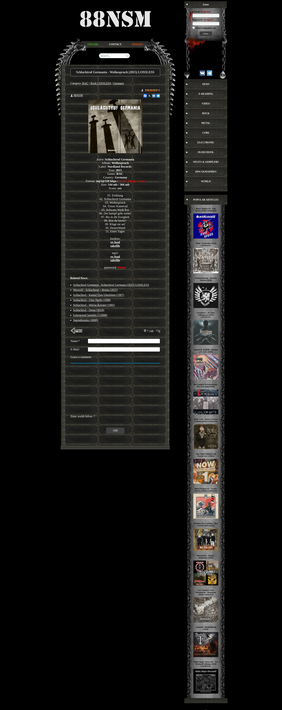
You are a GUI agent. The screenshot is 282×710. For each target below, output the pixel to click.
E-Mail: (196, 11)
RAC (85, 83)
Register (205, 11)
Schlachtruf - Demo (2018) (88, 310)
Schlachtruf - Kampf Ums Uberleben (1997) (98, 294)
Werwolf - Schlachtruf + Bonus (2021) (95, 289)
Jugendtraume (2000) (85, 320)
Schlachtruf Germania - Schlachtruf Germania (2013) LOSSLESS (111, 284)
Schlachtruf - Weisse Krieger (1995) (94, 305)
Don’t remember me (205, 28)
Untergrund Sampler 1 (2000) (90, 315)
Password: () (202, 19)
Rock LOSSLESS (100, 83)
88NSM (78, 95)
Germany (118, 83)
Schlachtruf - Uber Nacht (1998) (92, 300)
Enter (205, 33)
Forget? (208, 19)
